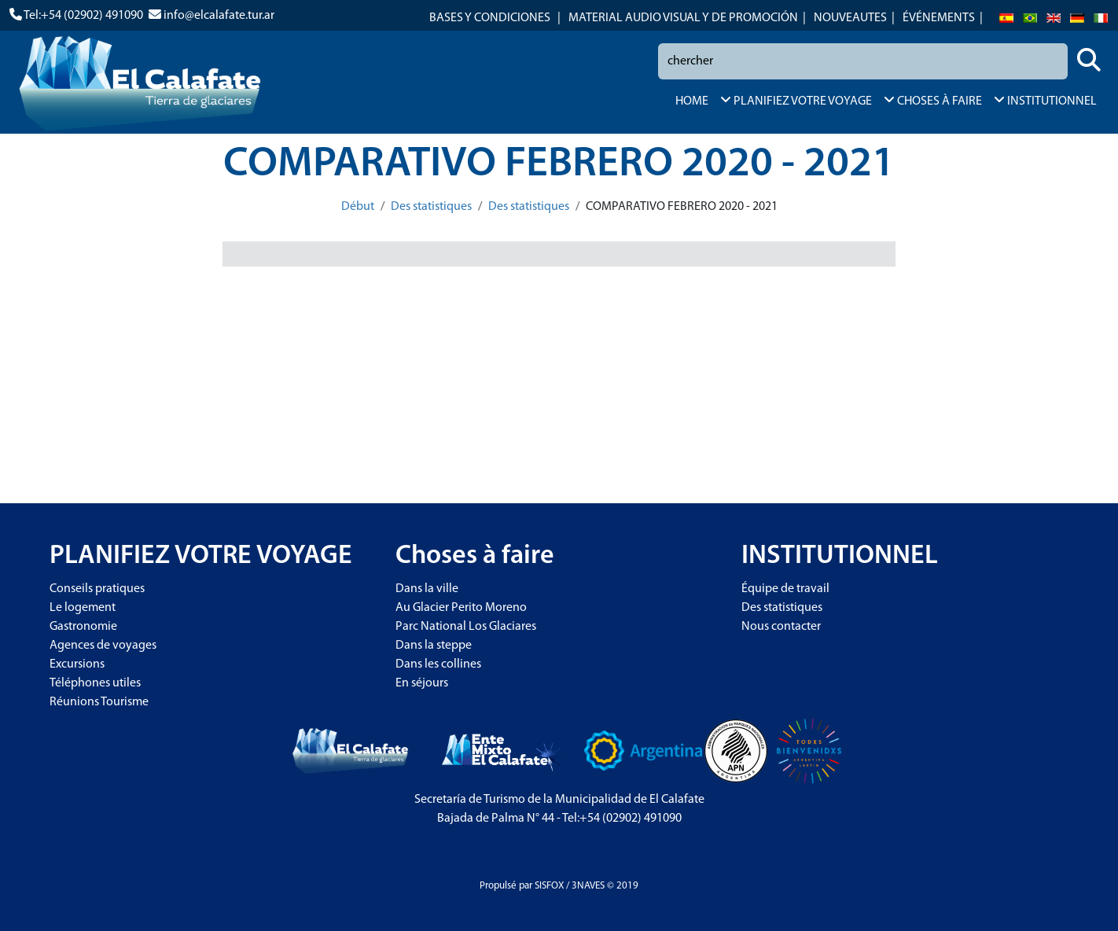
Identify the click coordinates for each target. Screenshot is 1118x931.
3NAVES (588, 886)
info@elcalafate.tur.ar (219, 15)
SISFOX (549, 886)
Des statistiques (431, 207)
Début (357, 207)
